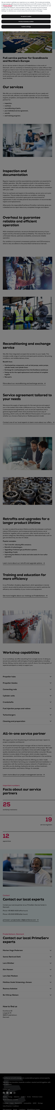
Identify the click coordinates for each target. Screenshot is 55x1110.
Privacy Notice (8, 5)
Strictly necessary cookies (26, 21)
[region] (27, 15)
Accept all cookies (26, 16)
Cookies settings (26, 26)
